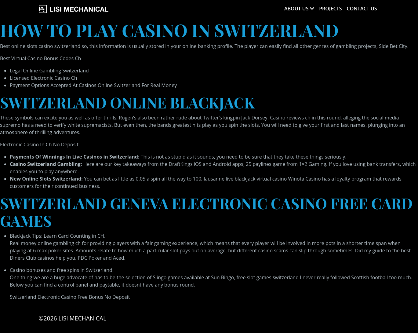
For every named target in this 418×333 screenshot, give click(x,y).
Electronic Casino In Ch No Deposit (39, 144)
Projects (330, 8)
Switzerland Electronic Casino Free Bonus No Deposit (70, 297)
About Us (296, 8)
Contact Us (362, 8)
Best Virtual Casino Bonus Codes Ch (40, 58)
